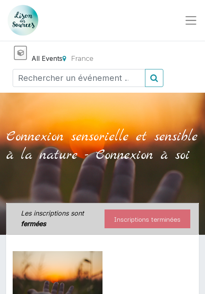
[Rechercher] (154, 78)
